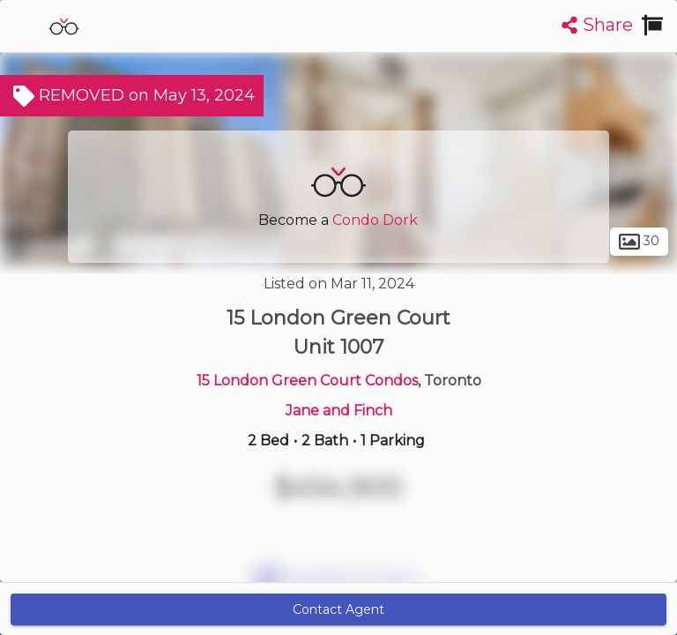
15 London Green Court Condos (307, 380)
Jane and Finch (339, 410)
